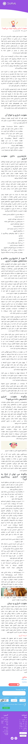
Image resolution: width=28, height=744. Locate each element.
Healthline (24, 682)
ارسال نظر (6, 708)
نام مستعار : (23, 697)
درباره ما (6, 730)
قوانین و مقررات (6, 733)
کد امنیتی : (6, 697)
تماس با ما (5, 731)
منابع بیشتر (15, 684)
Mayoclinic (24, 679)
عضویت (23, 736)
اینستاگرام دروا (5, 727)
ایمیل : (15, 697)
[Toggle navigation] (25, 2)
